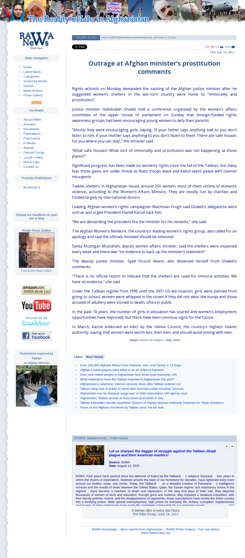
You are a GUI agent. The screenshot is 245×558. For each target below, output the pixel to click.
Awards (28, 148)
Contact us (31, 167)
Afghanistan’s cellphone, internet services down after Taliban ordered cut (130, 384)
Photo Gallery (33, 95)
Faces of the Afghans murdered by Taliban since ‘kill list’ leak (122, 407)
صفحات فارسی (33, 157)
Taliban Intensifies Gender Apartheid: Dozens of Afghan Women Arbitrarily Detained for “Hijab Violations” (152, 402)
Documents (31, 129)
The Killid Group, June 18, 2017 (155, 514)
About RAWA (32, 119)
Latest (78, 357)
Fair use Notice (208, 529)
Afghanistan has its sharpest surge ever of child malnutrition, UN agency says (133, 393)
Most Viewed (94, 357)
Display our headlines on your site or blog (36, 216)
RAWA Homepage (104, 529)
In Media (29, 143)
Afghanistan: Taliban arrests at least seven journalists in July (121, 398)
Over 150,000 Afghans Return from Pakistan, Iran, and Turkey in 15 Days (130, 365)
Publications (32, 133)
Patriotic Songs (34, 152)
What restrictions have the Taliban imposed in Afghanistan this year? (127, 379)
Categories (31, 76)
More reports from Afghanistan (141, 529)
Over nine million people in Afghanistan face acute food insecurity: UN (128, 374)
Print (217, 47)
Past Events (31, 138)
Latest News (32, 72)
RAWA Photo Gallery (180, 529)
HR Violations (156, 340)
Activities (29, 124)
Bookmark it (31, 187)
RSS (207, 47)
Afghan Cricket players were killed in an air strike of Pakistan (122, 370)
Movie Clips (31, 162)
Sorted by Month (35, 81)
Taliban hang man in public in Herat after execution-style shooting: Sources (132, 388)
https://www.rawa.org (155, 533)
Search (28, 86)
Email (227, 47)
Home (27, 67)
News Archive (33, 90)
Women (144, 340)
